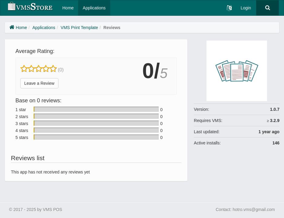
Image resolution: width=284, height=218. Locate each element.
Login (246, 7)
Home (68, 7)
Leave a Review (39, 83)
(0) (61, 69)
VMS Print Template (79, 27)
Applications (94, 7)
